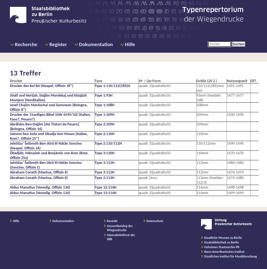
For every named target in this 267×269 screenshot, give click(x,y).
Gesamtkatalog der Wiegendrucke (120, 228)
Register (58, 44)
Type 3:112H (105, 162)
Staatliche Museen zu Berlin (223, 238)
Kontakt (112, 221)
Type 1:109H (105, 114)
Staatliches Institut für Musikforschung (230, 256)
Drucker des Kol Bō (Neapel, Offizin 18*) (41, 85)
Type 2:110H (105, 133)
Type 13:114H (105, 192)
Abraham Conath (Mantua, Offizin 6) (39, 172)
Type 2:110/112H (108, 143)
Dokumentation (96, 44)
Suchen (238, 44)
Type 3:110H (105, 153)
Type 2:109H (105, 124)
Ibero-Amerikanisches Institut (224, 252)
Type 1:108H (105, 105)
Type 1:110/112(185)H (112, 85)
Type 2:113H (105, 177)
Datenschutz (154, 221)
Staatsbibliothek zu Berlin (221, 242)
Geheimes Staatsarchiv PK (222, 247)
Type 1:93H (104, 95)
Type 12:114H (105, 187)
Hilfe (130, 44)
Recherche (26, 44)
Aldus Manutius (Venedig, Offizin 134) (40, 187)
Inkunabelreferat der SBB (121, 237)
